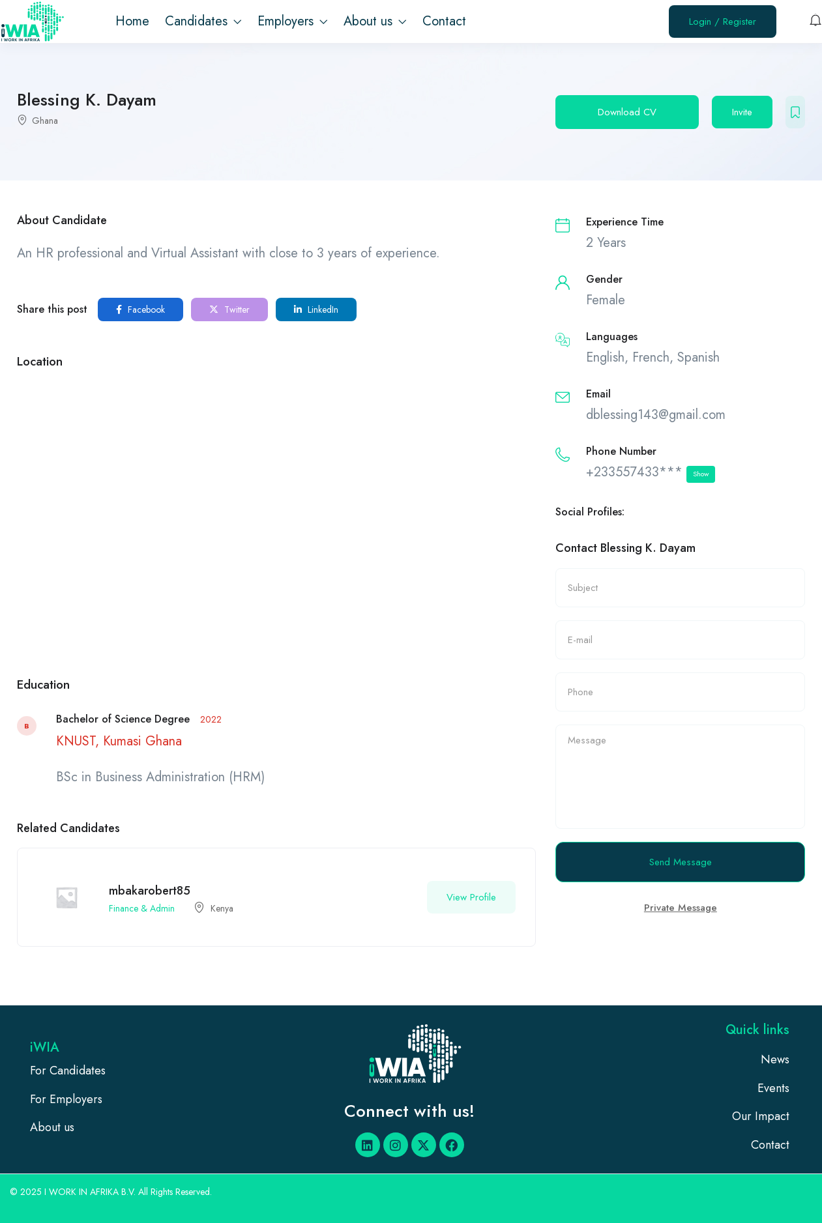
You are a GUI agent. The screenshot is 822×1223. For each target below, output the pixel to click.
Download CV (627, 112)
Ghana (45, 120)
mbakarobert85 (149, 890)
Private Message (680, 907)
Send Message (680, 862)
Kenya (222, 908)
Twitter (229, 309)
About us (375, 21)
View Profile (471, 897)
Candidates (203, 21)
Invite (742, 112)
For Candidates (68, 1070)
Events (773, 1088)
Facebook (140, 309)
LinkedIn (316, 309)
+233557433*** (650, 472)
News (775, 1059)
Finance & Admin (142, 908)
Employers (292, 21)
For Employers (66, 1099)
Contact (444, 21)
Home (132, 21)
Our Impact (760, 1116)
